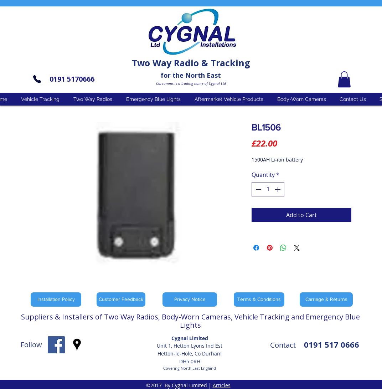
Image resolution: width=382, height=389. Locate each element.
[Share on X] (297, 248)
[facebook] (56, 344)
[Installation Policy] (56, 299)
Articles (222, 385)
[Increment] (278, 189)
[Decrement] (258, 189)
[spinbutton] (268, 189)
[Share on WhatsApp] (283, 248)
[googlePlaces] (77, 344)
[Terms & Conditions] (259, 299)
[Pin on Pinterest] (269, 248)
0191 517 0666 (331, 344)
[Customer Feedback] (121, 299)
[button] (344, 79)
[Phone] (37, 79)
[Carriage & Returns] (326, 299)
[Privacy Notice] (189, 299)
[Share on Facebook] (256, 248)
